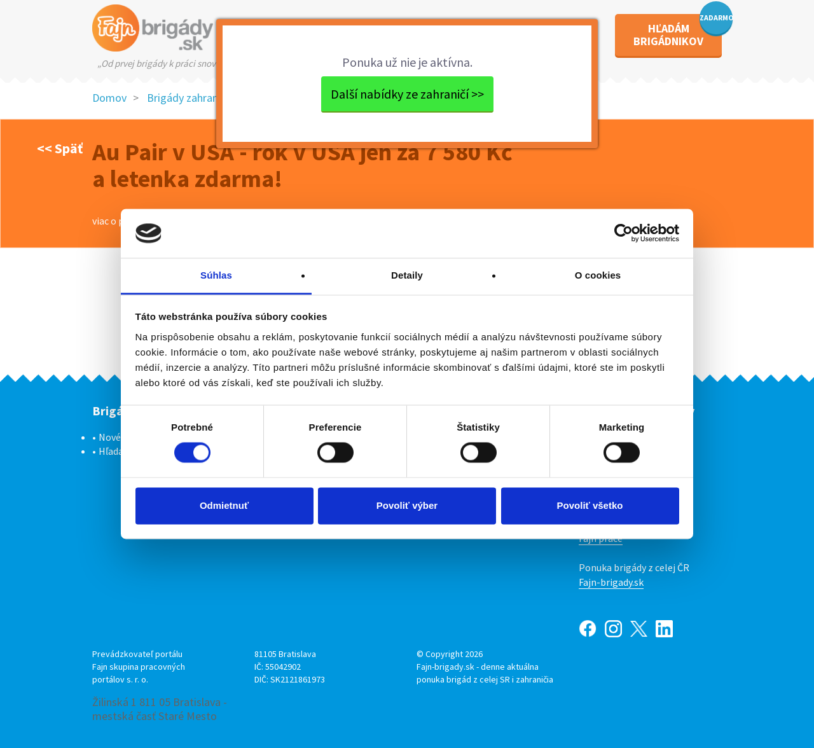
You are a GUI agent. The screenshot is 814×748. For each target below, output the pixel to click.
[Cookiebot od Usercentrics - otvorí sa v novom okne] (623, 233)
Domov (109, 97)
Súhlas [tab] (216, 275)
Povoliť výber (407, 505)
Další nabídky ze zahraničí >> (407, 94)
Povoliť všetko (590, 505)
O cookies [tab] (598, 275)
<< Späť (60, 148)
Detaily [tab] (407, 275)
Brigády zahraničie (190, 97)
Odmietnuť (224, 505)
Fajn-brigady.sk (611, 582)
